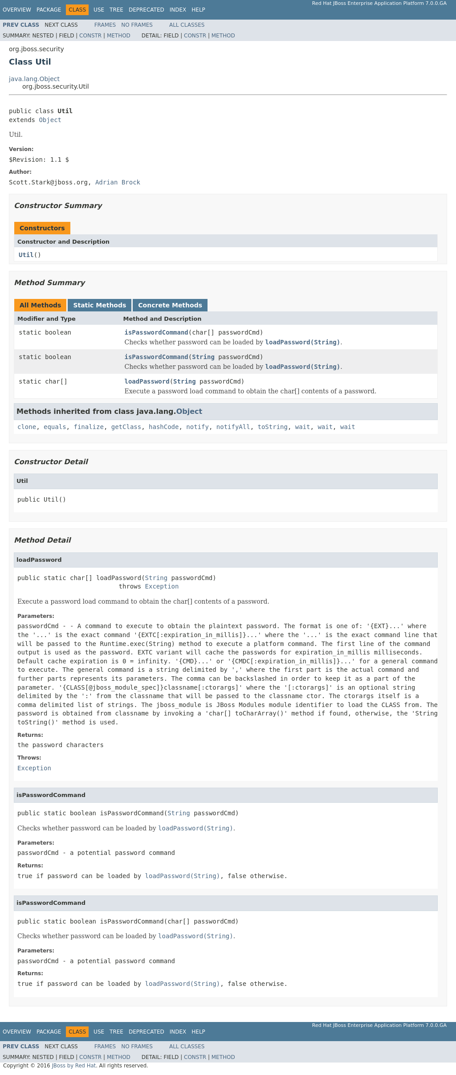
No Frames (137, 25)
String (203, 356)
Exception (162, 586)
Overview (17, 10)
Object (50, 119)
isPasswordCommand (156, 332)
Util (26, 254)
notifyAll (233, 426)
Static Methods (99, 305)
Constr (90, 36)
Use (99, 10)
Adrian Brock (117, 182)
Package (49, 10)
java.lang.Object (34, 78)
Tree (116, 10)
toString (273, 426)
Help (198, 10)
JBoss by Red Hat (74, 1066)
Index (178, 10)
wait (302, 426)
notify (197, 426)
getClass (126, 426)
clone (26, 426)
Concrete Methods (170, 305)
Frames (105, 25)
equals (55, 426)
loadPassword (147, 381)
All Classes (186, 25)
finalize (88, 426)
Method (118, 36)
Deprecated (146, 10)
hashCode (164, 426)
